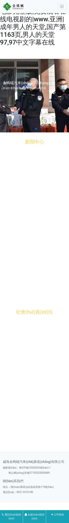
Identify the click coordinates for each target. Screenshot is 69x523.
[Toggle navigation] (61, 6)
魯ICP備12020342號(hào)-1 (35, 467)
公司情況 (57, 514)
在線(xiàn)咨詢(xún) (34, 516)
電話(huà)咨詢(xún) (11, 516)
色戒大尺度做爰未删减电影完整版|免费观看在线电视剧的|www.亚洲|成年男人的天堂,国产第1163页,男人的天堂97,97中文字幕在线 (33, 23)
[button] (33, 128)
